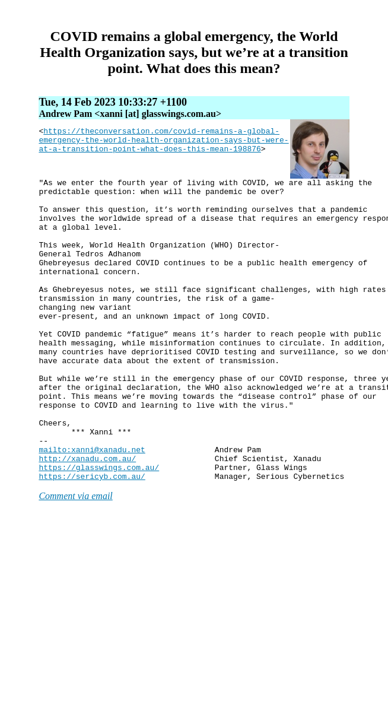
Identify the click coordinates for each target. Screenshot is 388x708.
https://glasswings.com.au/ (99, 525)
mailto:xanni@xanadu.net (92, 504)
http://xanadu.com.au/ (87, 515)
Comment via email (75, 556)
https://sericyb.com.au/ (92, 536)
